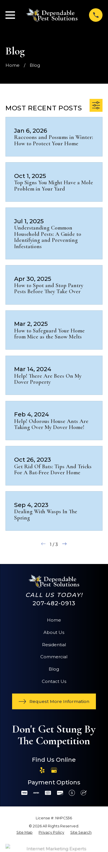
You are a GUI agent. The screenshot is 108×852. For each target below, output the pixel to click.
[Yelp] (42, 770)
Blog (54, 669)
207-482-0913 (54, 603)
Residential (54, 644)
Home (54, 620)
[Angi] (66, 770)
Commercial (53, 656)
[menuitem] (24, 832)
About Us (53, 632)
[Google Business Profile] (54, 770)
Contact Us (54, 681)
